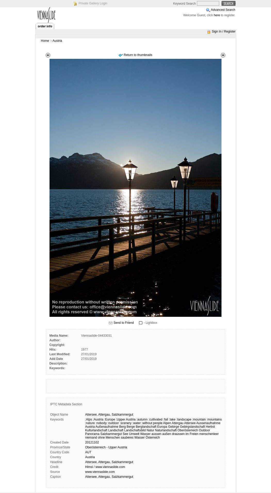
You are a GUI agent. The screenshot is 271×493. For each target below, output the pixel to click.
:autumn (141, 419)
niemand (91, 437)
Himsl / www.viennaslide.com (105, 467)
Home (45, 41)
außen (166, 434)
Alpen (167, 423)
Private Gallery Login (93, 3)
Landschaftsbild (135, 430)
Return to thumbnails (138, 55)
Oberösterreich (188, 430)
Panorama (92, 434)
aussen (156, 434)
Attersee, (91, 414)
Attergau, (104, 414)
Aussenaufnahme (208, 423)
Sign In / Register (223, 31)
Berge (131, 427)
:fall (165, 419)
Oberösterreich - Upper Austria (106, 447)
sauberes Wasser (133, 437)
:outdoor (113, 423)
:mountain (199, 419)
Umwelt (134, 434)
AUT (88, 452)
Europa (162, 427)
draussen (178, 434)
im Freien (191, 434)
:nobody (101, 423)
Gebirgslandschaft (192, 427)
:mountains (214, 419)
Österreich (153, 437)
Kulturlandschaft (96, 430)
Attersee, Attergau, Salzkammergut (109, 462)
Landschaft (116, 430)
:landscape (183, 419)
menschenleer (209, 434)
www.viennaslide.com (100, 472)
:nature (90, 423)
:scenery (125, 423)
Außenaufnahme (106, 427)
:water (136, 423)
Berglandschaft (146, 427)
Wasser (145, 434)
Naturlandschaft (166, 430)
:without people (152, 423)
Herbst (210, 427)
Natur (150, 430)
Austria (57, 41)
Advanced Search (223, 10)
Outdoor (204, 430)
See (125, 434)
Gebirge (173, 427)
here (217, 15)
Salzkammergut (122, 414)
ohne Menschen (109, 437)
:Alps (88, 419)
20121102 (92, 442)
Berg (122, 427)
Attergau (177, 423)
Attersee (190, 423)
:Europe (109, 419)
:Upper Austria (126, 419)
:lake (172, 419)
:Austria (98, 419)
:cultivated (155, 419)
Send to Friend (123, 323)
